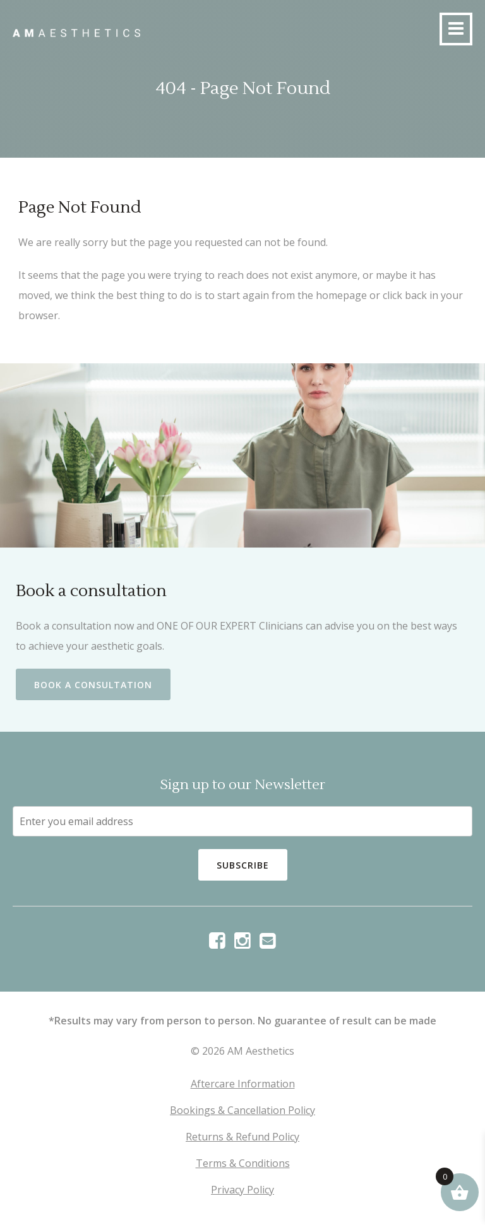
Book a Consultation (93, 685)
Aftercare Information (243, 1084)
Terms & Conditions (243, 1163)
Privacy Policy (242, 1190)
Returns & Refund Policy (242, 1137)
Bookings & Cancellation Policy (242, 1110)
